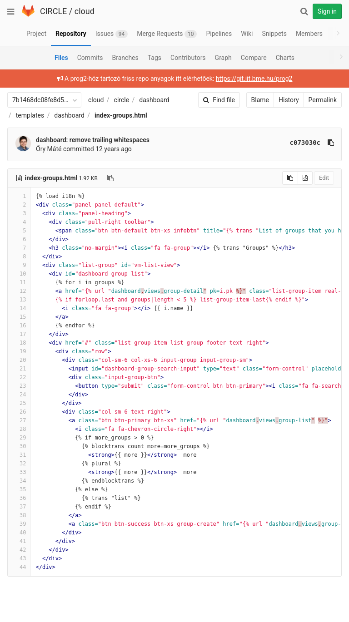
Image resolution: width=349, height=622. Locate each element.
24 (19, 394)
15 (19, 317)
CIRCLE (53, 11)
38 (19, 515)
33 (19, 472)
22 (19, 377)
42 (19, 550)
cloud (85, 11)
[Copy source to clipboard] (262, 178)
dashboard (154, 100)
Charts (285, 57)
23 (19, 386)
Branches (125, 57)
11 (19, 282)
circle (122, 100)
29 (19, 437)
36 (19, 498)
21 (19, 368)
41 (19, 541)
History (260, 100)
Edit (296, 177)
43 (19, 558)
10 (19, 274)
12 (19, 291)
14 (19, 308)
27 (19, 420)
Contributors (188, 57)
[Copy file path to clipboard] (110, 178)
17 (19, 334)
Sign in (327, 11)
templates (30, 115)
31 (19, 455)
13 (19, 299)
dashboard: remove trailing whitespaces (93, 139)
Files (61, 57)
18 (19, 343)
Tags (154, 57)
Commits (90, 57)
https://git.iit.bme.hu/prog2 (240, 78)
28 (19, 429)
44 (19, 567)
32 (19, 463)
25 (19, 403)
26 (19, 412)
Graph (223, 57)
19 (19, 351)
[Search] (304, 11)
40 (19, 532)
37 (19, 507)
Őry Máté (48, 149)
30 (19, 446)
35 (19, 489)
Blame (232, 100)
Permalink (294, 100)
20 (19, 360)
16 (19, 325)
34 (19, 481)
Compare (254, 57)
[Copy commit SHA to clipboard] (302, 142)
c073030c (277, 142)
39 (19, 524)
